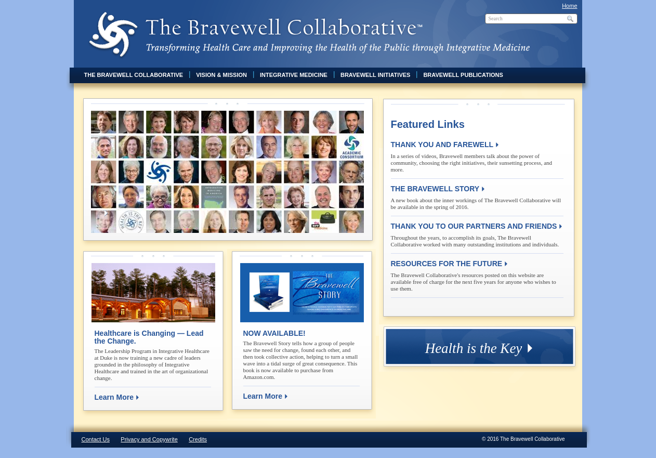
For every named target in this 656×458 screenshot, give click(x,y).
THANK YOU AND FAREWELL (442, 144)
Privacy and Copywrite (149, 439)
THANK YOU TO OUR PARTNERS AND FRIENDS (474, 226)
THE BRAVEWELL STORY (435, 189)
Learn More (114, 397)
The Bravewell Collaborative (133, 75)
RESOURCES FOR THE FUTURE (447, 263)
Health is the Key (473, 348)
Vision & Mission (221, 75)
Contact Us (96, 439)
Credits (198, 439)
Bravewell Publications (463, 75)
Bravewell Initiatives (375, 75)
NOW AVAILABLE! (274, 333)
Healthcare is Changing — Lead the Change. (149, 337)
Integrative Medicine (293, 75)
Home (569, 6)
